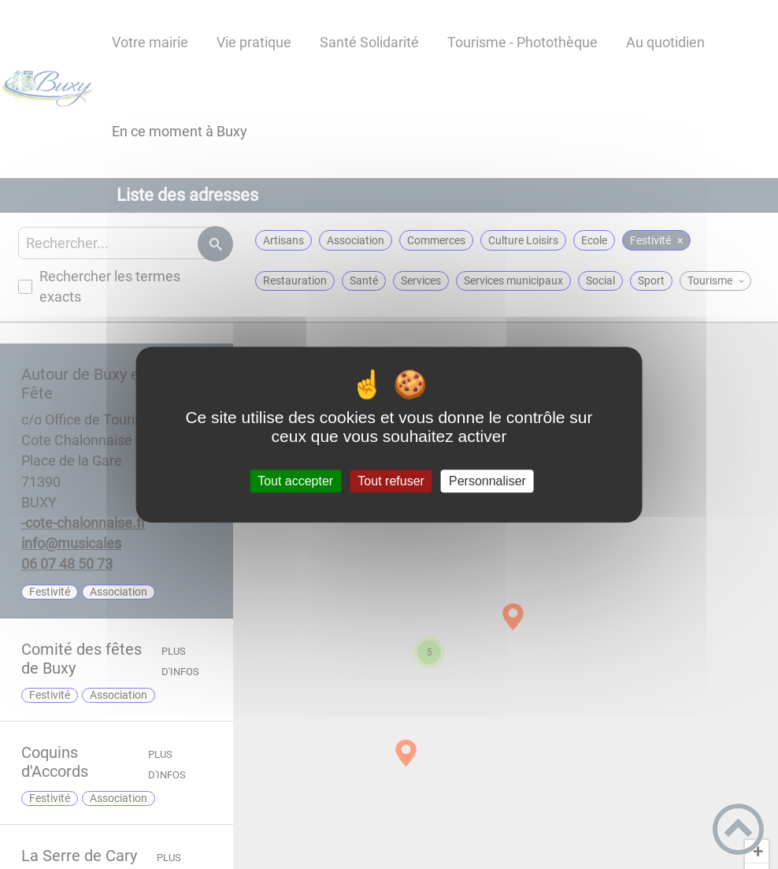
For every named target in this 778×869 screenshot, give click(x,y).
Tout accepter (295, 481)
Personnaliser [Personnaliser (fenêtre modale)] (487, 481)
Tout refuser (391, 481)
